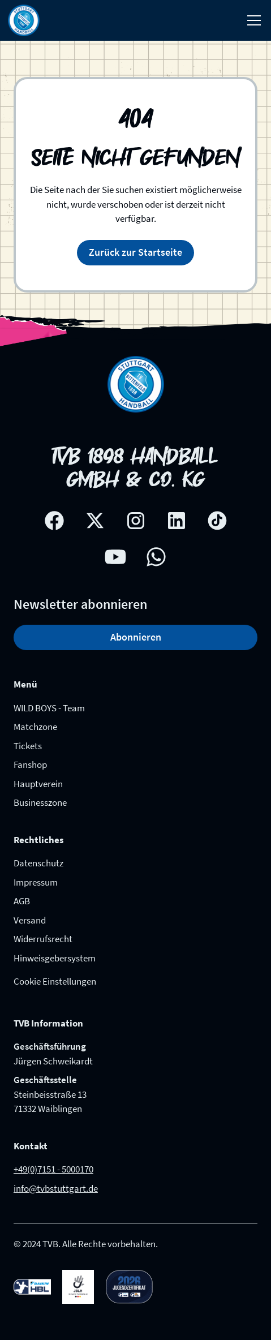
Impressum (36, 882)
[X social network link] (95, 520)
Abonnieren (135, 636)
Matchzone (35, 726)
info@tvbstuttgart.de (56, 1188)
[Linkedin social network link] (176, 520)
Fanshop (30, 764)
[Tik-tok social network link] (217, 520)
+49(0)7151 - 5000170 (53, 1169)
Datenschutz (38, 863)
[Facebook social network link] (54, 520)
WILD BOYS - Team (49, 708)
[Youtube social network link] (115, 557)
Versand (30, 920)
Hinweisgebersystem (55, 958)
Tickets (28, 746)
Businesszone (40, 802)
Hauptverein (38, 784)
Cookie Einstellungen (55, 981)
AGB (22, 901)
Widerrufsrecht (43, 939)
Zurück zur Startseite (135, 252)
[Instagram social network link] (135, 520)
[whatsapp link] (156, 557)
